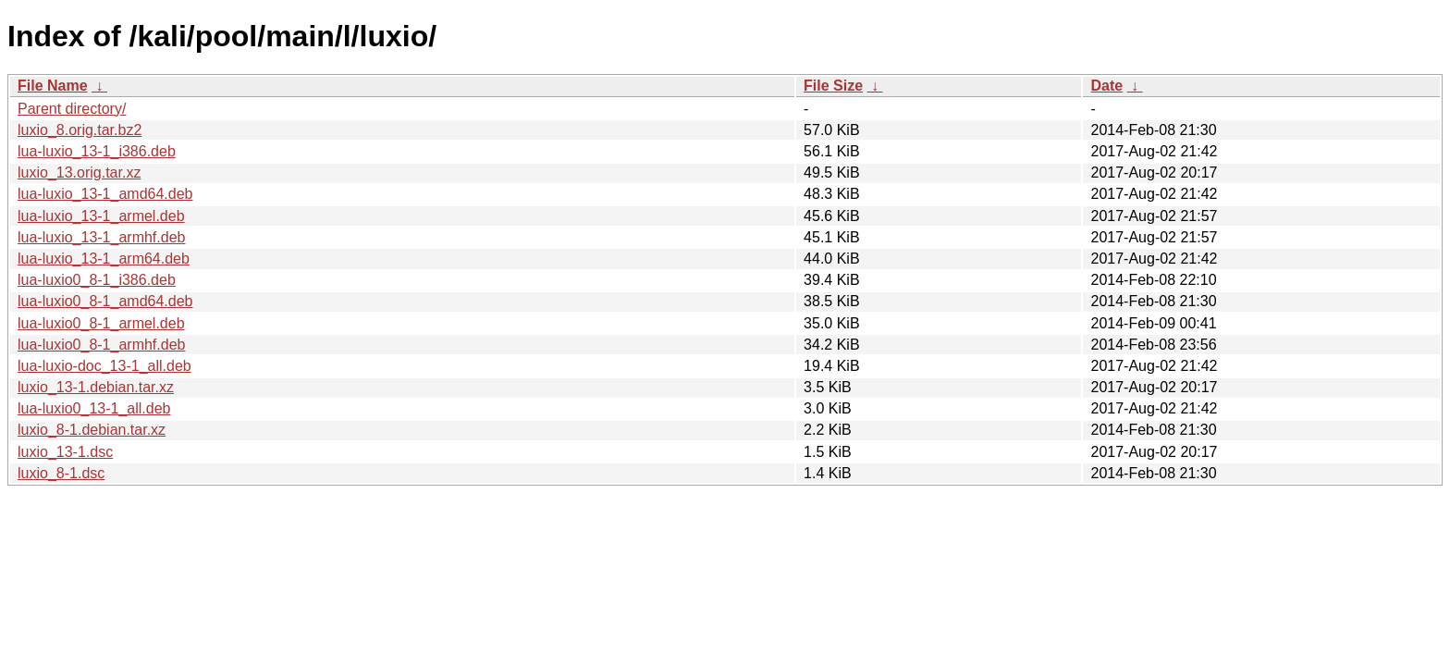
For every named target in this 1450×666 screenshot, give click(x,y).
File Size (833, 85)
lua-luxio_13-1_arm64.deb (104, 258)
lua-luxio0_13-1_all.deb (94, 408)
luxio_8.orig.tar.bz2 (79, 130)
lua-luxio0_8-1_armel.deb (101, 323)
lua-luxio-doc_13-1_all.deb (104, 366)
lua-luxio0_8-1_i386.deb (97, 280)
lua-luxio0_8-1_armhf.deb (101, 344)
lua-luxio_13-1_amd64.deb (105, 194)
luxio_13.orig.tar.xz (79, 172)
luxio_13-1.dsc (65, 452)
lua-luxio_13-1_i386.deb (97, 151)
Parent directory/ (72, 109)
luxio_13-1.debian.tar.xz (96, 387)
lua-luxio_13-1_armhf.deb (101, 237)
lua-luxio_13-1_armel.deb (101, 216)
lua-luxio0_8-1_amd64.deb (105, 301)
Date (1106, 85)
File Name (53, 85)
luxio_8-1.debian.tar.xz (92, 430)
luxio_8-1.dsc (61, 473)
